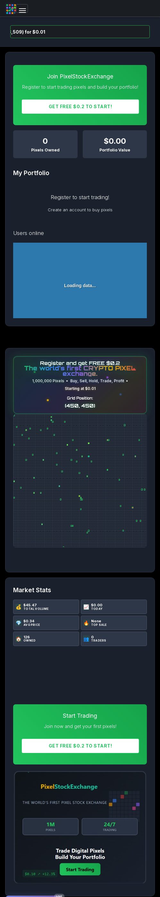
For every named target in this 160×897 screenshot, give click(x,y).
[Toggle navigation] (22, 8)
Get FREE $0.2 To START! (80, 106)
